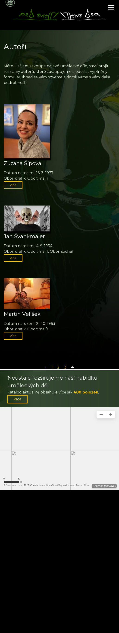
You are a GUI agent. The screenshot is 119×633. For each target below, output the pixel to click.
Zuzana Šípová (22, 163)
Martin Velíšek (22, 314)
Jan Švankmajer (24, 236)
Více (13, 185)
